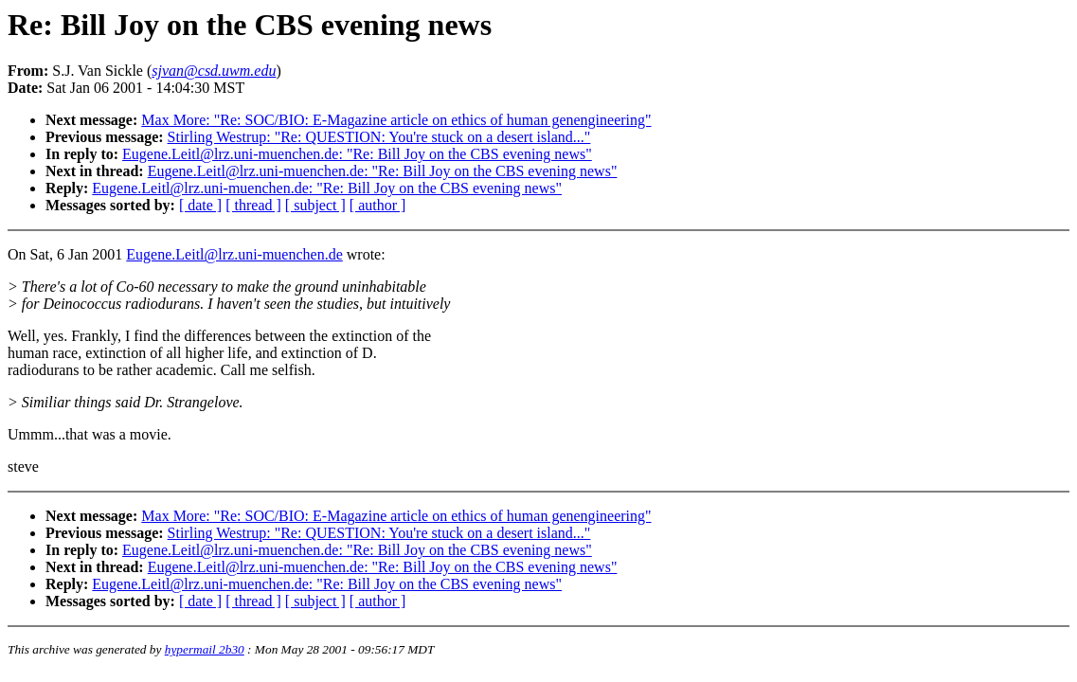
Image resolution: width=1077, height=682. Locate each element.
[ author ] (378, 205)
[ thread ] (253, 205)
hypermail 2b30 (204, 649)
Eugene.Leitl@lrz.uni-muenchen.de (234, 254)
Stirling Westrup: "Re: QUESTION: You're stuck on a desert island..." (379, 137)
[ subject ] (315, 205)
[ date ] (200, 205)
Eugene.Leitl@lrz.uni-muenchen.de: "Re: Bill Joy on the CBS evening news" (357, 154)
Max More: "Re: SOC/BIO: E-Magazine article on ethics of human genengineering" (396, 120)
